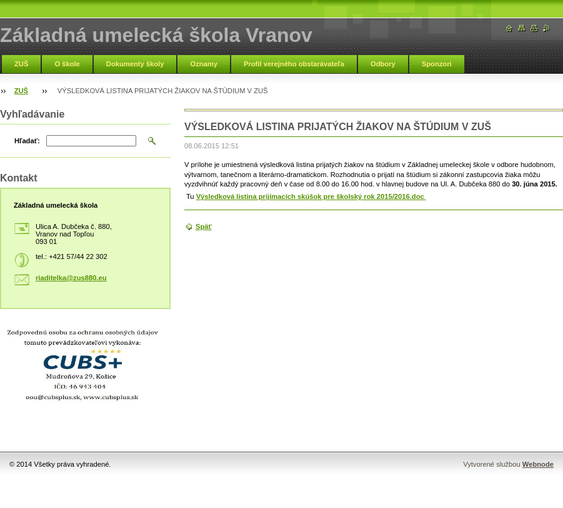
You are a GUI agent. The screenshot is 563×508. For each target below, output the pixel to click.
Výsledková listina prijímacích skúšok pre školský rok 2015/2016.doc (311, 196)
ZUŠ (21, 64)
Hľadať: (27, 141)
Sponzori (437, 64)
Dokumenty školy (135, 64)
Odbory (383, 64)
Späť (204, 226)
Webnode (538, 464)
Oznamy (203, 64)
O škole (66, 64)
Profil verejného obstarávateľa (294, 64)
